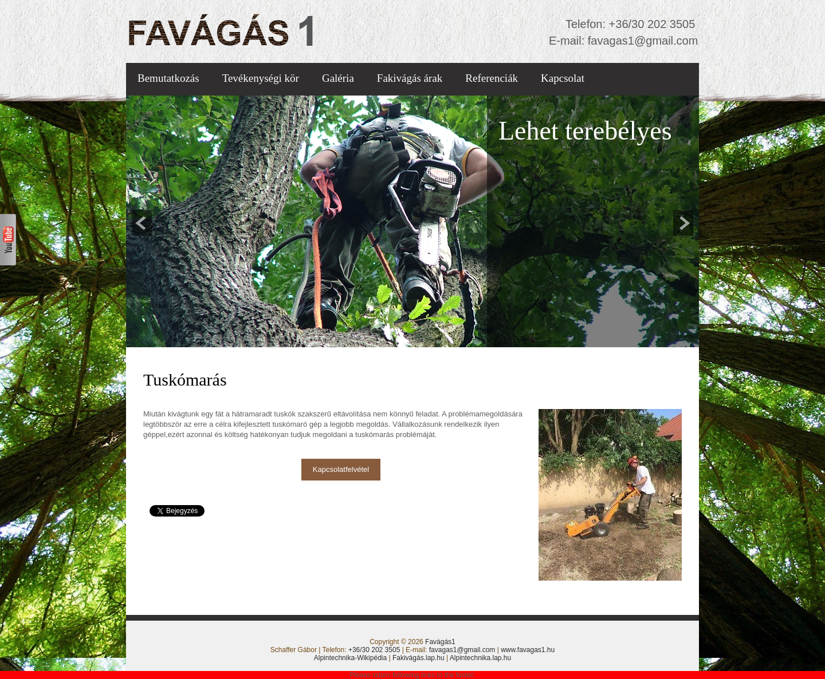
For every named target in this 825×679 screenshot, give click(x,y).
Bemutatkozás (168, 78)
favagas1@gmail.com (641, 40)
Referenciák (491, 78)
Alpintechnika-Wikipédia (350, 658)
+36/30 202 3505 (650, 24)
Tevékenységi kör (260, 78)
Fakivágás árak (409, 78)
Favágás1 (440, 642)
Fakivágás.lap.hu (418, 658)
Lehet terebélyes (585, 130)
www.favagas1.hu (528, 650)
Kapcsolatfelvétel (341, 469)
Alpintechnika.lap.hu (480, 658)
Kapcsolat (562, 78)
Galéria (338, 78)
